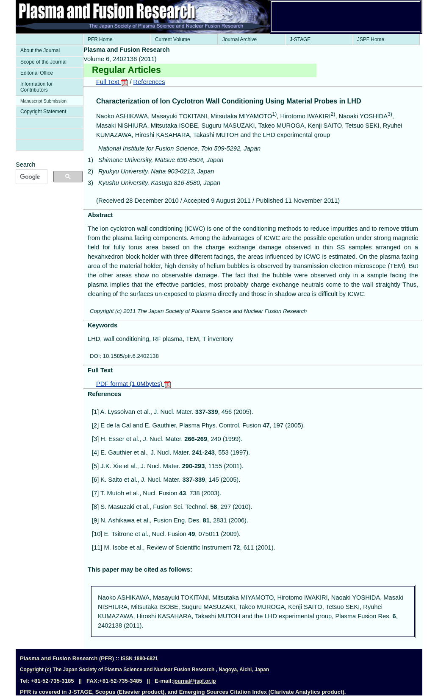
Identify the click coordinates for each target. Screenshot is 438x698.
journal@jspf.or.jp (194, 681)
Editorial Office (36, 73)
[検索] (31, 177)
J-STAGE (300, 39)
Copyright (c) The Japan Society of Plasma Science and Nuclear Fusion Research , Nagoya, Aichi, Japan (144, 670)
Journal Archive (239, 39)
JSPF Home (370, 39)
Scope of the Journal (43, 62)
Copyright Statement (43, 111)
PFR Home (100, 39)
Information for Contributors (36, 87)
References (149, 81)
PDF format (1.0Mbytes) (133, 383)
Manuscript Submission (43, 100)
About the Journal (40, 50)
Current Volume (172, 39)
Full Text (112, 81)
